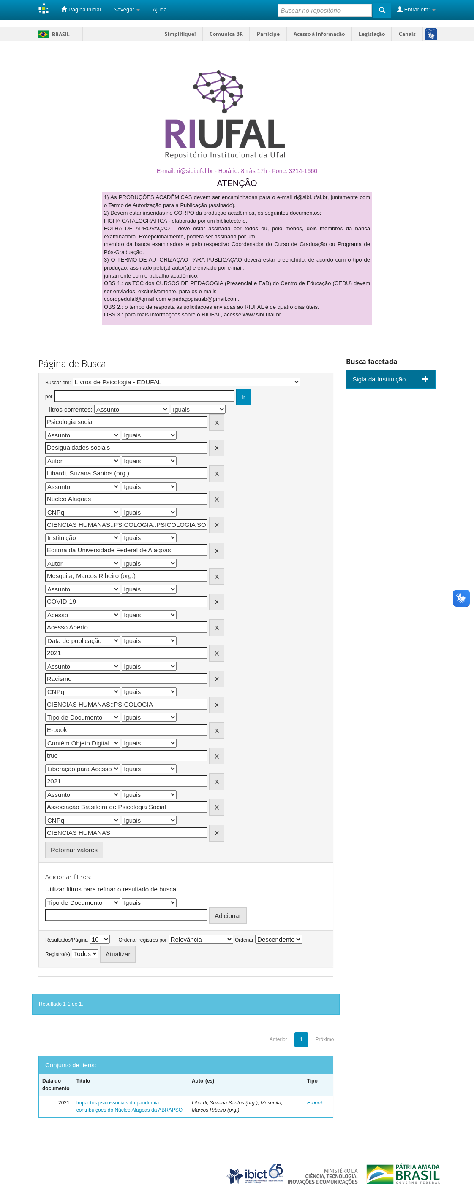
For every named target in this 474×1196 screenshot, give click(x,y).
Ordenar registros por (142, 940)
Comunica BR (226, 34)
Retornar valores (74, 849)
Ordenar (244, 940)
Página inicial (81, 9)
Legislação (372, 34)
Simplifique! (180, 34)
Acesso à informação (319, 34)
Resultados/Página (66, 940)
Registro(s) (57, 954)
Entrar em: (416, 9)
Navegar (127, 9)
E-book (315, 1103)
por (48, 397)
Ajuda (159, 9)
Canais (407, 34)
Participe (268, 34)
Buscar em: (58, 383)
